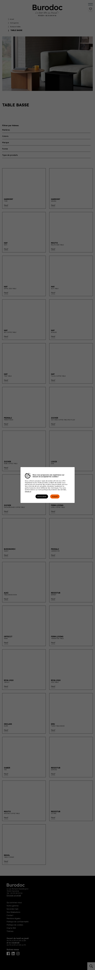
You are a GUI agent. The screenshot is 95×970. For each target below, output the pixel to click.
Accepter (55, 496)
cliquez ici (28, 491)
